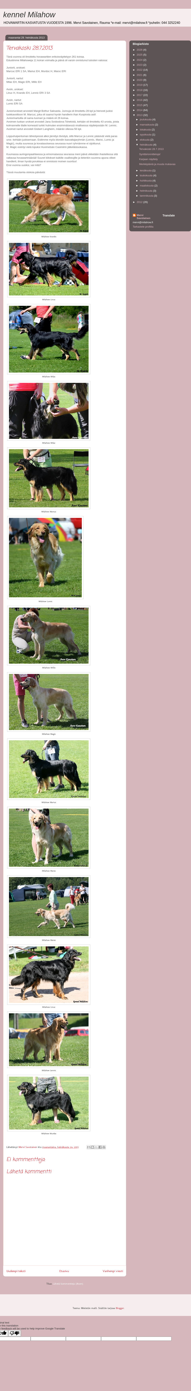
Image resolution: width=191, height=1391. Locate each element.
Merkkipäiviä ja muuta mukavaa (157, 164)
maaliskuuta (147, 185)
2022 (140, 69)
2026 (140, 49)
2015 (140, 105)
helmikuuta (146, 190)
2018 (140, 90)
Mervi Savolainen (143, 217)
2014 (140, 110)
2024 (140, 59)
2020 (140, 79)
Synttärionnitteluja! (149, 154)
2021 (140, 74)
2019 (140, 84)
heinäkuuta (146, 144)
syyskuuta (146, 134)
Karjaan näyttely (148, 159)
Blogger (120, 1308)
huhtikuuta (146, 180)
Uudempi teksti (15, 1271)
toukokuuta (146, 175)
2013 (140, 115)
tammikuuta (147, 195)
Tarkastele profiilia (143, 226)
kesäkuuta (146, 170)
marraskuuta (147, 124)
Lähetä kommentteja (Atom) (68, 1283)
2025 (140, 54)
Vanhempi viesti (113, 1271)
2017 (140, 95)
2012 (140, 202)
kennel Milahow (29, 15)
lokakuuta (146, 129)
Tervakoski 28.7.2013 (151, 149)
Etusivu (64, 1271)
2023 (140, 64)
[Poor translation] (14, 1333)
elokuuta (145, 139)
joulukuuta (146, 119)
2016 (140, 99)
